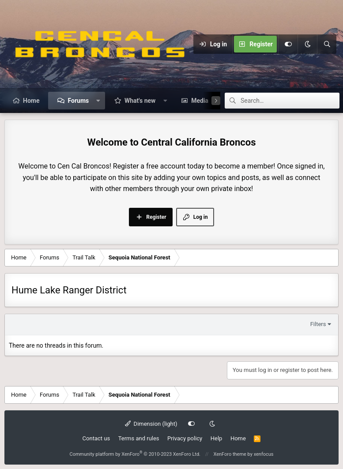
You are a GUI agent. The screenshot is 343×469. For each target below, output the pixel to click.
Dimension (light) (151, 423)
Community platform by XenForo (134, 454)
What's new (139, 100)
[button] (98, 100)
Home (31, 100)
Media (199, 100)
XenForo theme (229, 454)
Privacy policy (184, 438)
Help (216, 438)
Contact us (96, 438)
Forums (78, 100)
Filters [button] (318, 324)
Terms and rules (138, 438)
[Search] (326, 44)
